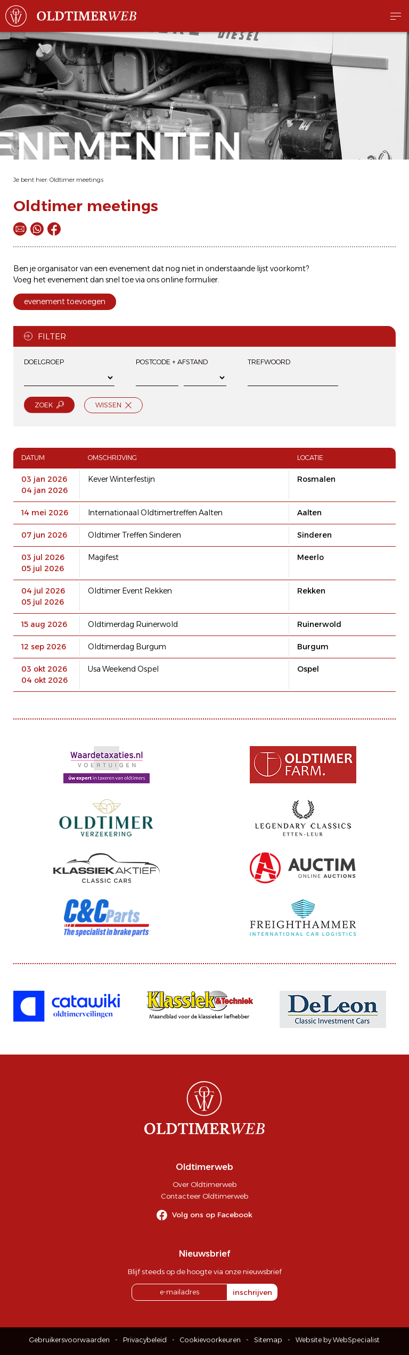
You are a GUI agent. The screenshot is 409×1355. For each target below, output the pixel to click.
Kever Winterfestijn (121, 479)
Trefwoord (269, 362)
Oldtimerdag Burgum (127, 646)
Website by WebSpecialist (338, 1340)
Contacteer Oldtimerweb (204, 1196)
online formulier (189, 280)
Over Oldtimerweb (204, 1184)
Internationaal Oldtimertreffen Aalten (155, 512)
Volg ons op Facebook (212, 1214)
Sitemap (268, 1340)
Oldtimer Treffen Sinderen (134, 535)
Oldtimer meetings (76, 179)
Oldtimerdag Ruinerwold (133, 624)
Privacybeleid (145, 1340)
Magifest (103, 557)
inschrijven (252, 1292)
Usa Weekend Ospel (123, 669)
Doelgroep (44, 362)
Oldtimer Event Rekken (130, 591)
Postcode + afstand (172, 362)
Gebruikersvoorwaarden (69, 1340)
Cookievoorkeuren (210, 1340)
